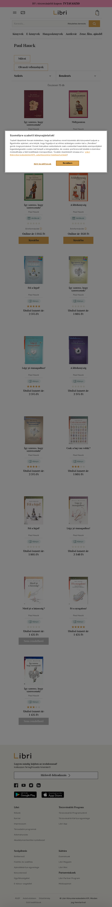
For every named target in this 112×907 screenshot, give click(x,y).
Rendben (67, 163)
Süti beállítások (42, 164)
